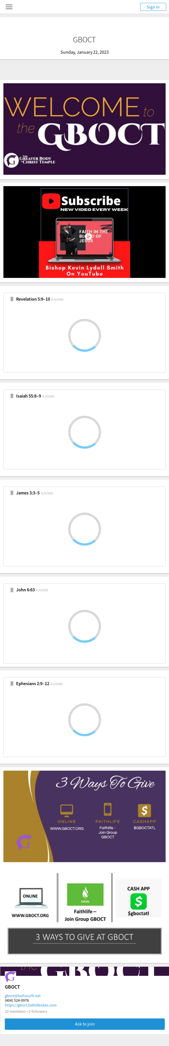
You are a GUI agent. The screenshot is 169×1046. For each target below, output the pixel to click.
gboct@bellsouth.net (23, 995)
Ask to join (85, 1024)
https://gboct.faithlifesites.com (31, 1005)
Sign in (153, 7)
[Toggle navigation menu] (9, 7)
